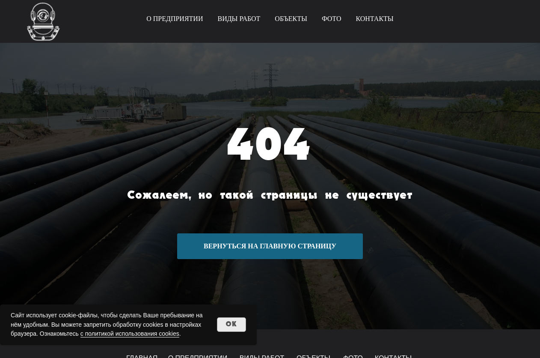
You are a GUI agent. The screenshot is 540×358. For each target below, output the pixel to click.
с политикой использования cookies (129, 333)
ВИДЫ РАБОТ (238, 18)
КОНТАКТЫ (374, 18)
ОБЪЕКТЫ (291, 18)
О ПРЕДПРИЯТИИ (174, 18)
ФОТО (331, 18)
